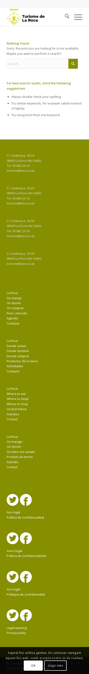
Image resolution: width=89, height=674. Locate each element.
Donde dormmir (18, 351)
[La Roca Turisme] (37, 16)
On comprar (15, 308)
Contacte (13, 323)
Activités (13, 462)
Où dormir (14, 446)
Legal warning (17, 628)
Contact (12, 419)
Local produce (17, 409)
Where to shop (17, 404)
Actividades (15, 366)
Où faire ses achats (21, 452)
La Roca (12, 293)
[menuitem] (64, 16)
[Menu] (75, 16)
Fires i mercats (17, 313)
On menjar (14, 298)
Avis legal (13, 512)
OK (33, 666)
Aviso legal (14, 551)
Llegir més (55, 666)
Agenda (12, 318)
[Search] (64, 16)
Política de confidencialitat (25, 517)
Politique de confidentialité (26, 594)
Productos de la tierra (22, 361)
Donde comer (16, 346)
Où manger (15, 441)
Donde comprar (18, 356)
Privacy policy (16, 633)
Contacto (13, 371)
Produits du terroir (20, 457)
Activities (13, 414)
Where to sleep (18, 399)
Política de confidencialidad (26, 556)
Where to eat (16, 394)
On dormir (14, 303)
